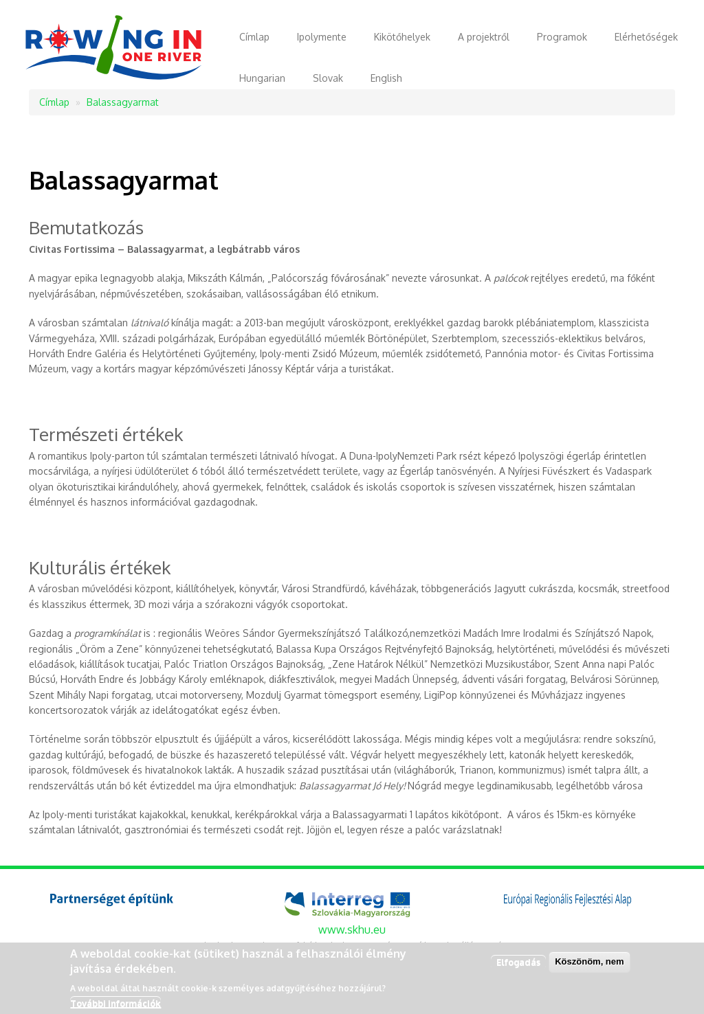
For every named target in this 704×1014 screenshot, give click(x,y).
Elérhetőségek (646, 37)
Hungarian (262, 78)
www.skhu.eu (352, 929)
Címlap (254, 37)
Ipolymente (321, 37)
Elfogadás (518, 965)
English (386, 78)
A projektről (483, 37)
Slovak (328, 78)
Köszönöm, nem (589, 965)
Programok (562, 37)
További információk (115, 1006)
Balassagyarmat (123, 102)
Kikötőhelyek (402, 37)
